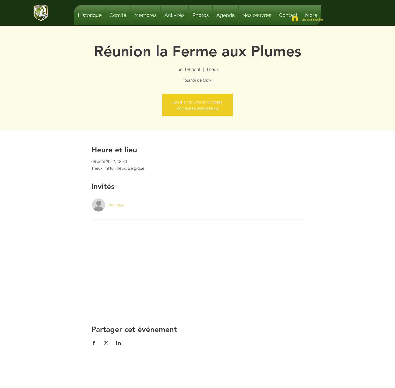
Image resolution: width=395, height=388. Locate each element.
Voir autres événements (198, 108)
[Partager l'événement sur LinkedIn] (118, 343)
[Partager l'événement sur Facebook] (93, 343)
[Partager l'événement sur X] (106, 343)
